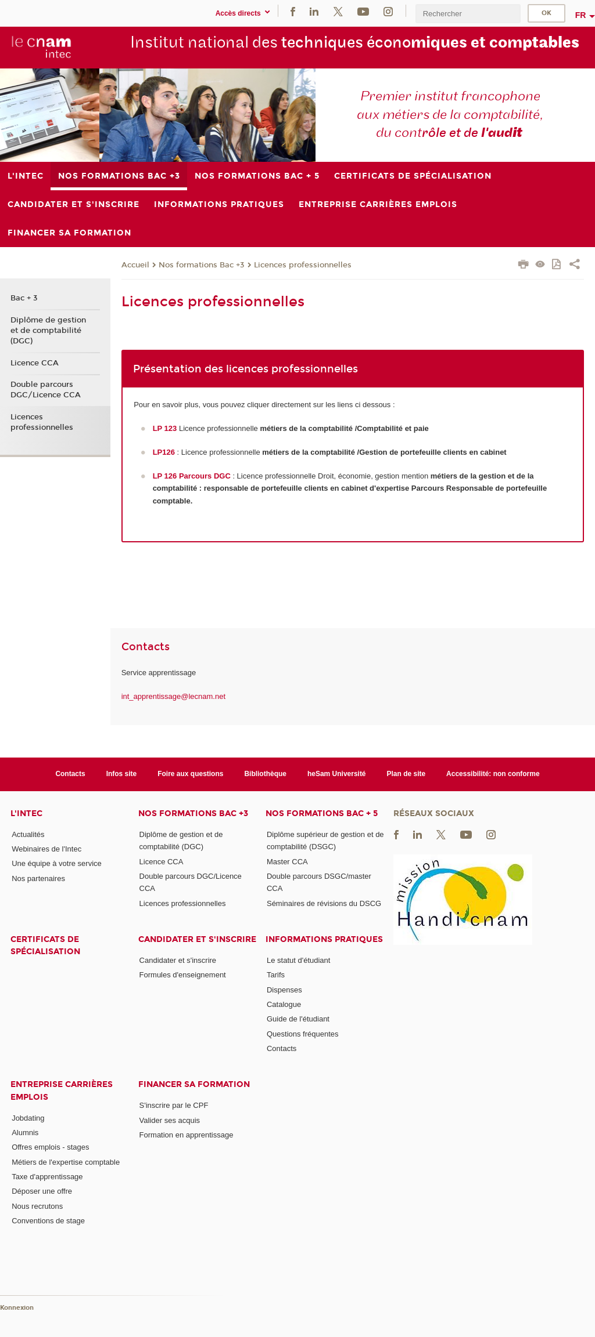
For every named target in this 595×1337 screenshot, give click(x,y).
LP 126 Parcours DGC (192, 476)
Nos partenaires (38, 878)
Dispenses (284, 989)
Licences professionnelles (303, 265)
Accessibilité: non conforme (493, 774)
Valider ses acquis (169, 1120)
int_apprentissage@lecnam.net (173, 696)
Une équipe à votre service (57, 863)
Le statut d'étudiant (298, 960)
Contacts (70, 774)
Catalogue (284, 1004)
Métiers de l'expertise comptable (66, 1162)
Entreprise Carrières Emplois (61, 1090)
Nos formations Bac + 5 (322, 813)
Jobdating (28, 1118)
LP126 (164, 452)
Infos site (121, 774)
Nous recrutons (37, 1206)
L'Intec (26, 813)
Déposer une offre (42, 1191)
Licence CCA (34, 363)
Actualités (28, 834)
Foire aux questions (190, 774)
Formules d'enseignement (182, 974)
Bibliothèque (265, 774)
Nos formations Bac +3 (202, 265)
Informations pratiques (324, 939)
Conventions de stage (48, 1220)
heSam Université (336, 774)
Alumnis (25, 1132)
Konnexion (17, 1307)
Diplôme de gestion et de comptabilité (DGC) (48, 331)
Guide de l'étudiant (298, 1018)
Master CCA (287, 861)
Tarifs (276, 974)
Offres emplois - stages (50, 1147)
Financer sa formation (194, 1084)
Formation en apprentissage (186, 1135)
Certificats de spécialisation (45, 945)
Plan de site (406, 774)
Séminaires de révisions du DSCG (324, 903)
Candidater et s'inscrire (197, 939)
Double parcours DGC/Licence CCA (45, 390)
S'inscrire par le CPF (174, 1105)
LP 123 (165, 428)
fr (580, 15)
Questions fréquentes (303, 1034)
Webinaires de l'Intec (46, 849)
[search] (467, 13)
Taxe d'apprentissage (47, 1176)
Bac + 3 (24, 298)
